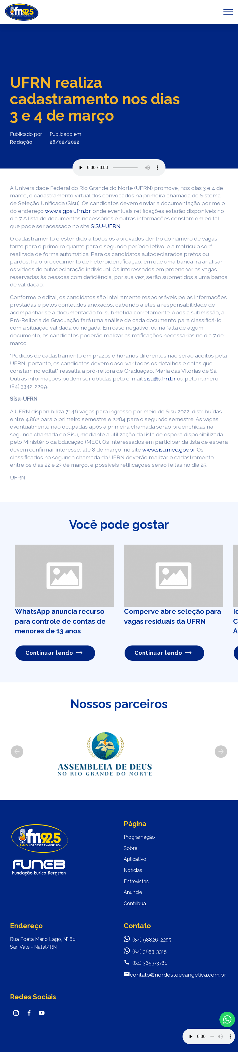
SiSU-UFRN (106, 226)
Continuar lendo (54, 653)
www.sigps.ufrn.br (67, 211)
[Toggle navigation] (228, 12)
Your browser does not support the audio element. (209, 1036)
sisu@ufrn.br (160, 378)
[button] (17, 751)
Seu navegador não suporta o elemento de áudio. (119, 167)
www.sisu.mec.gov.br (168, 449)
